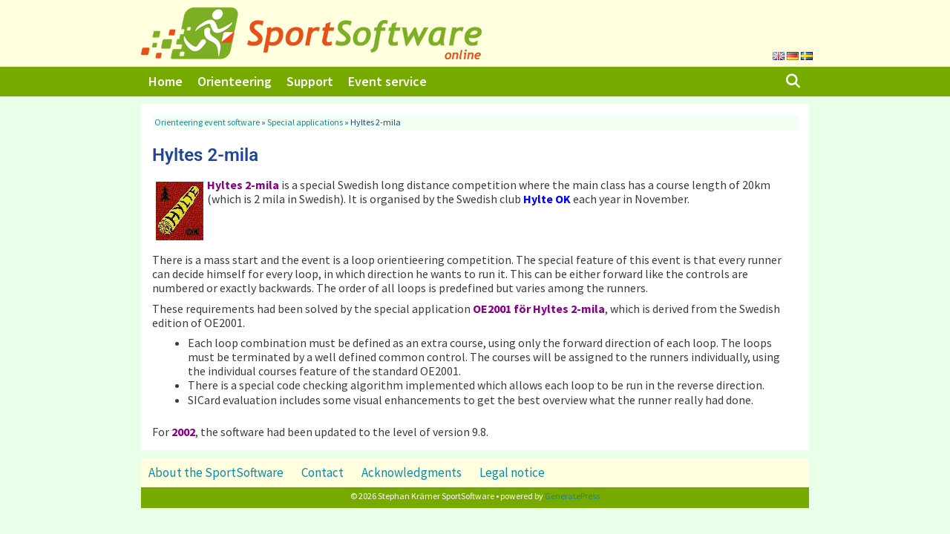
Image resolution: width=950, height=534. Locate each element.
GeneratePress (572, 495)
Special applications (305, 122)
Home (165, 81)
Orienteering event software (207, 122)
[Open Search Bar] (793, 81)
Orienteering (234, 81)
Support (309, 81)
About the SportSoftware (216, 472)
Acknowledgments (411, 472)
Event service (387, 81)
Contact (322, 472)
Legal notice (512, 472)
